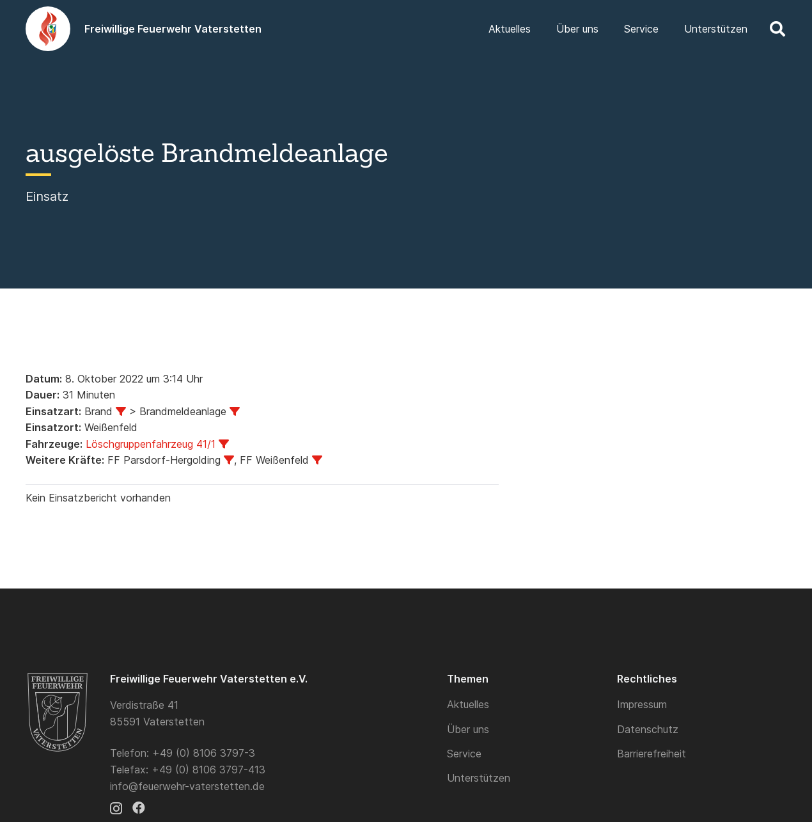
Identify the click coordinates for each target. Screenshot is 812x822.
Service (464, 753)
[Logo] (48, 28)
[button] (777, 29)
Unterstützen (478, 777)
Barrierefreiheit (651, 753)
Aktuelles (468, 704)
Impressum (642, 704)
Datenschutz (647, 729)
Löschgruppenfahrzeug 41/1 (150, 444)
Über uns (468, 729)
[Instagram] (116, 809)
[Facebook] (138, 808)
